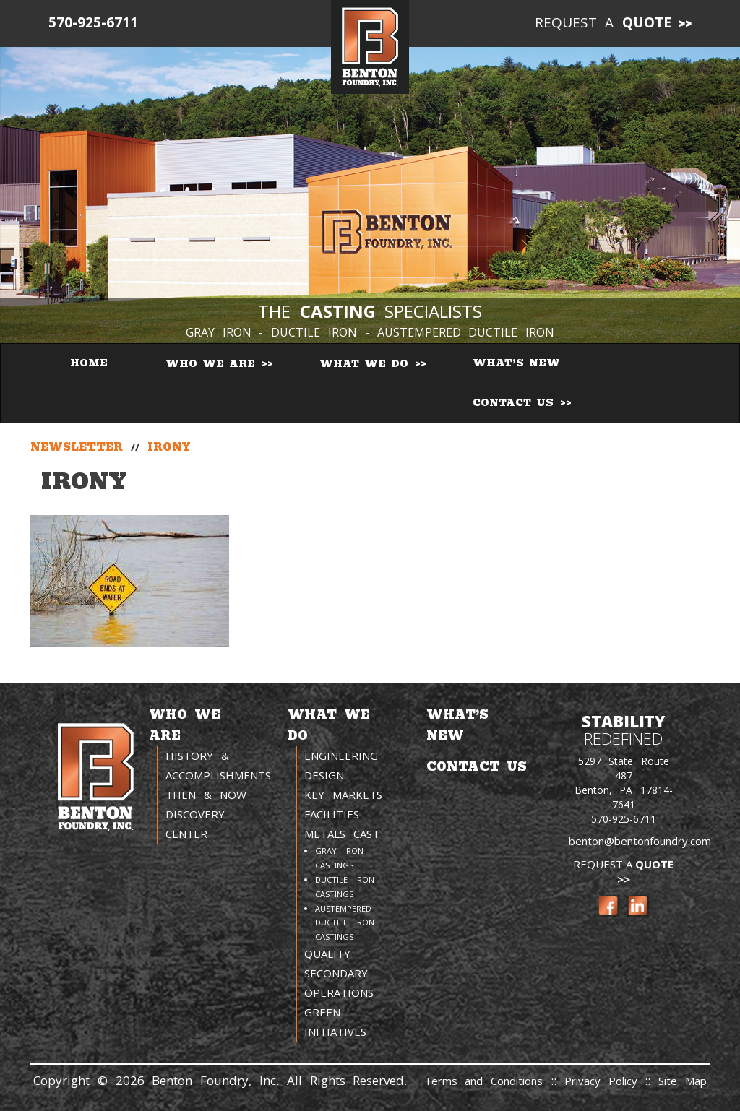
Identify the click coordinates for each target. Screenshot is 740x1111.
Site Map (682, 1080)
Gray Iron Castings (339, 857)
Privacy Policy (604, 1080)
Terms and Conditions (483, 1080)
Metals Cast (341, 833)
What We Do (366, 363)
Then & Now (205, 794)
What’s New (516, 363)
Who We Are (212, 363)
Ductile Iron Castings (344, 886)
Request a (603, 22)
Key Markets (343, 794)
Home (89, 363)
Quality (327, 953)
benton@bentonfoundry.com (640, 841)
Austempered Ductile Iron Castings (344, 923)
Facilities (331, 814)
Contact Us (516, 402)
